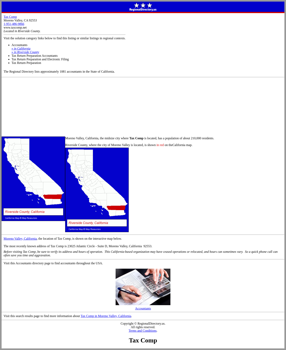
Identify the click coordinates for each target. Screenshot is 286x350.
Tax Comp (10, 16)
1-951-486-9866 (14, 24)
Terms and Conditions (143, 330)
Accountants (143, 307)
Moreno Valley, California (20, 238)
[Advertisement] (143, 107)
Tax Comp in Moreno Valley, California (106, 316)
